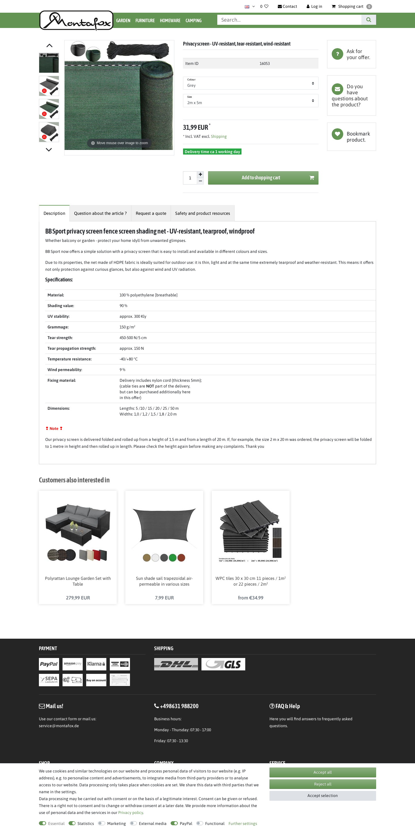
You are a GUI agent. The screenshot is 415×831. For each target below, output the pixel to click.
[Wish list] (264, 6)
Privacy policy (130, 812)
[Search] (368, 20)
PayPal (186, 823)
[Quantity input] (190, 178)
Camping (193, 20)
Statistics (86, 823)
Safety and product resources (202, 213)
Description (54, 213)
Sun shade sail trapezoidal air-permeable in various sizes (164, 581)
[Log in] (315, 6)
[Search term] (289, 20)
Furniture (145, 20)
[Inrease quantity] (200, 174)
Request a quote (151, 213)
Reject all (322, 784)
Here (273, 719)
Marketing (116, 823)
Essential (56, 823)
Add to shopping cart (278, 177)
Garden (123, 20)
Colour (191, 79)
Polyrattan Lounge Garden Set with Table (78, 581)
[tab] (351, 54)
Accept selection (323, 795)
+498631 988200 (179, 706)
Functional (215, 823)
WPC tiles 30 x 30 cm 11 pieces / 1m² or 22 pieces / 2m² (251, 581)
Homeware (170, 20)
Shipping (218, 136)
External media (153, 823)
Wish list (351, 137)
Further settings (243, 823)
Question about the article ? (100, 213)
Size (189, 96)
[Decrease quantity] (200, 181)
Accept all (323, 772)
